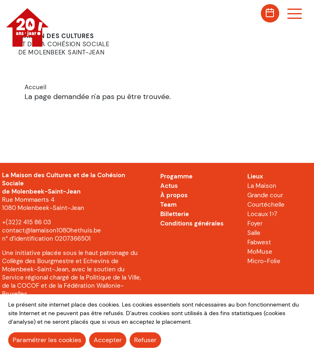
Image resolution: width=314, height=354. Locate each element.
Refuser (145, 340)
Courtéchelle (266, 205)
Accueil (35, 87)
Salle (253, 233)
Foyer (254, 223)
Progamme (176, 176)
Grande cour (265, 195)
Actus (169, 186)
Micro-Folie (263, 261)
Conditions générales (192, 223)
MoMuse (259, 252)
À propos (174, 195)
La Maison (261, 186)
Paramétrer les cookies (47, 340)
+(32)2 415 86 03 (26, 222)
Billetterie (174, 214)
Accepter (108, 340)
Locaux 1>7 (262, 214)
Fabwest (259, 242)
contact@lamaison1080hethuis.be (51, 230)
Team (168, 205)
